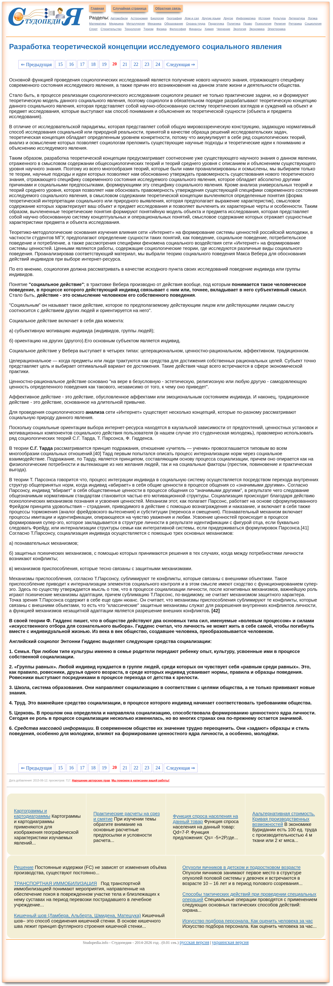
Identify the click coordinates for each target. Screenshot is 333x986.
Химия (209, 29)
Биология (157, 18)
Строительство (111, 29)
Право (247, 23)
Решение (24, 867)
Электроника (276, 29)
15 (60, 64)
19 (104, 64)
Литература (297, 18)
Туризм (149, 29)
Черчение (223, 29)
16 (71, 64)
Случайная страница (129, 8)
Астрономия (139, 18)
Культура (279, 18)
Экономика (256, 29)
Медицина (116, 23)
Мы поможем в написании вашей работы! (140, 780)
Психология (263, 23)
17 (82, 64)
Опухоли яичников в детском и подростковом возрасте (241, 867)
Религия (280, 23)
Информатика (246, 18)
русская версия (194, 942)
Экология (239, 29)
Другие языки (211, 18)
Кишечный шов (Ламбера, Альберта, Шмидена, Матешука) (77, 915)
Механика (154, 23)
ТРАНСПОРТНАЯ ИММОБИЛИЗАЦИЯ (55, 883)
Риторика (295, 23)
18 (93, 64)
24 (157, 64)
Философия (177, 29)
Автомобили (119, 18)
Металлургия (135, 23)
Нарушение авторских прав (91, 780)
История (264, 18)
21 (125, 64)
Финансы (195, 29)
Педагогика (216, 23)
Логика (312, 18)
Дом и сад (192, 18)
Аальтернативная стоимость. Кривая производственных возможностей (283, 819)
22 (136, 64)
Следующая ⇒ (180, 64)
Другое (228, 18)
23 (147, 64)
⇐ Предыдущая (36, 64)
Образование (173, 23)
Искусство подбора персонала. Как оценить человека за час (247, 920)
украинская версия (230, 942)
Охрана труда (195, 23)
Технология (132, 29)
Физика (161, 29)
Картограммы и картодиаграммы (32, 813)
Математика (97, 23)
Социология (313, 23)
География (174, 18)
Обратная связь (168, 8)
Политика (233, 23)
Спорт (93, 29)
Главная (97, 8)
